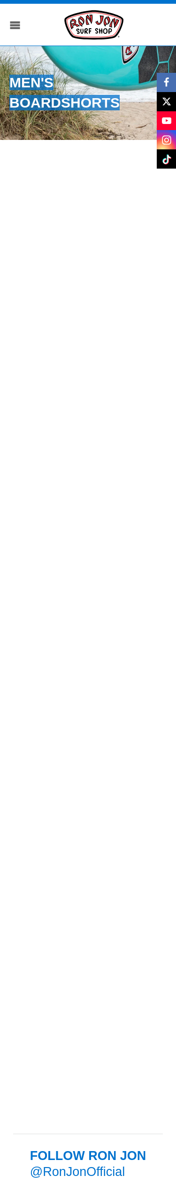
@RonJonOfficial (77, 1172)
